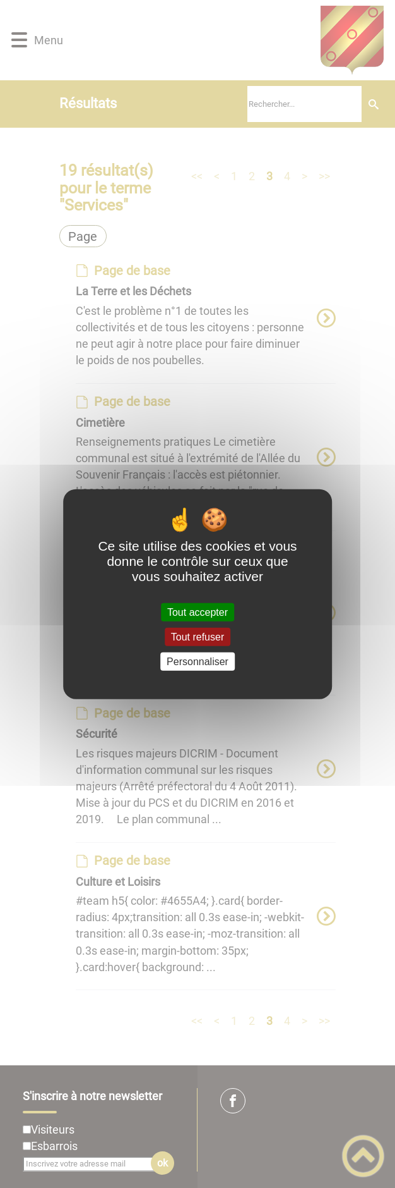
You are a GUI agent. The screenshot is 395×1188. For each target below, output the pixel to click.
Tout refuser (197, 636)
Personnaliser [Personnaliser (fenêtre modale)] (197, 661)
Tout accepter (197, 611)
